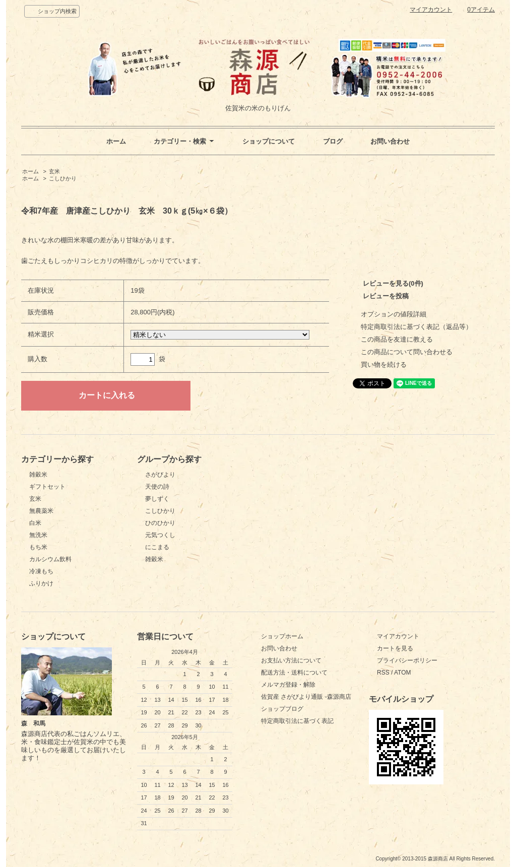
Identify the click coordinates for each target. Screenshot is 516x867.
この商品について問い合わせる (407, 352)
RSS (383, 672)
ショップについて (268, 141)
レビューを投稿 (386, 296)
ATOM (402, 672)
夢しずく (157, 498)
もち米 (38, 547)
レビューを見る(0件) (393, 283)
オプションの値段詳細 (393, 314)
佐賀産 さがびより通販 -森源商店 (306, 696)
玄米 (54, 171)
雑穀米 (38, 474)
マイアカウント (431, 9)
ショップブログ (282, 708)
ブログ (333, 141)
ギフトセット (47, 486)
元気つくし (160, 535)
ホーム (116, 141)
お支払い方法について (291, 660)
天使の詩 (157, 486)
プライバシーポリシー (407, 660)
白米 (35, 522)
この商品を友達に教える (397, 339)
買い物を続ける (384, 364)
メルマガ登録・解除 (288, 684)
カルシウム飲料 (50, 559)
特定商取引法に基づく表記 (297, 720)
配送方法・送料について (294, 672)
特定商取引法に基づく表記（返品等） (416, 326)
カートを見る (395, 648)
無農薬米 (41, 510)
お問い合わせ (390, 141)
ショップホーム (282, 636)
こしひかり (63, 178)
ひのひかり (160, 522)
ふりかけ (41, 583)
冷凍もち (41, 571)
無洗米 (38, 535)
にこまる (157, 547)
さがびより (160, 474)
